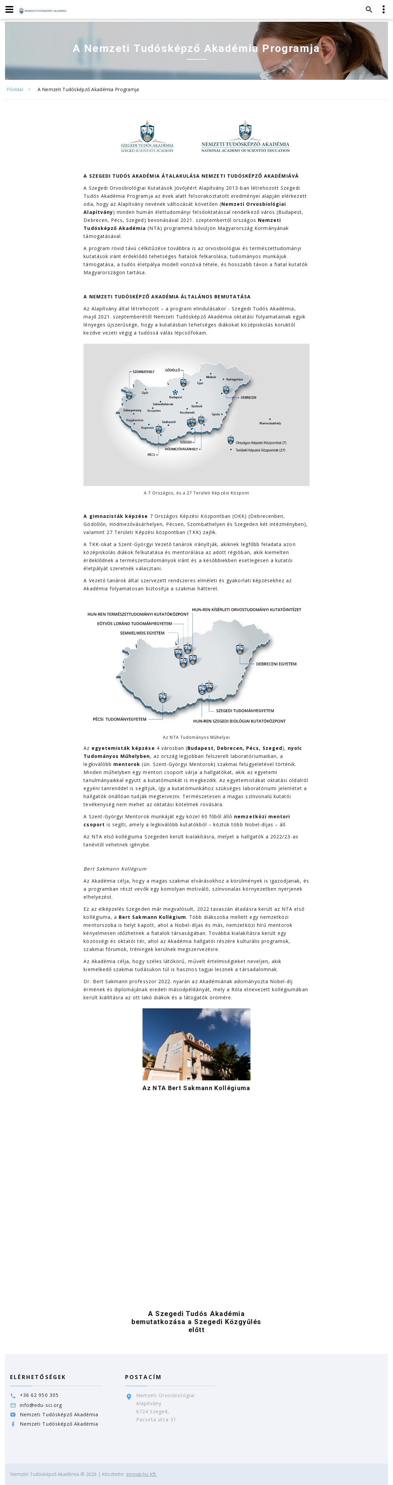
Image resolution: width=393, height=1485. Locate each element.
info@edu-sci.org (41, 1405)
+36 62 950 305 (39, 1395)
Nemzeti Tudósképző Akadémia (59, 1414)
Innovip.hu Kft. (141, 1474)
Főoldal (15, 89)
